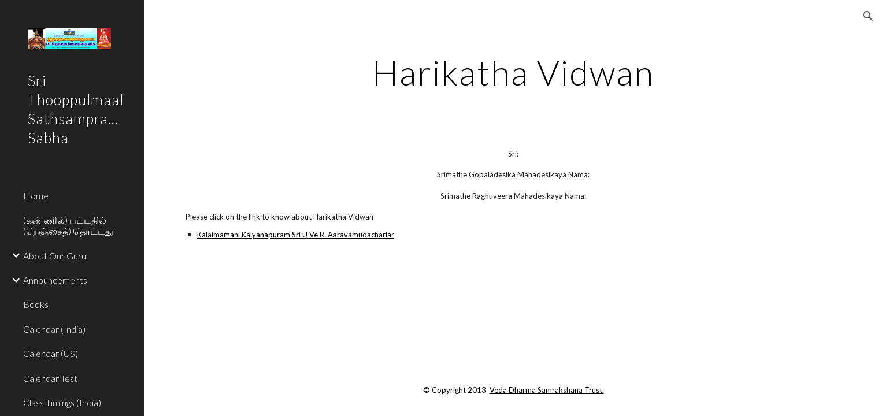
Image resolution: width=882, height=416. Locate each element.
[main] (513, 72)
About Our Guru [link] (54, 255)
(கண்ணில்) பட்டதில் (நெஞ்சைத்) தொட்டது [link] (68, 225)
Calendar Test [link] (50, 378)
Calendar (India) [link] (54, 329)
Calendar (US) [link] (50, 353)
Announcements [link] (55, 279)
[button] (868, 16)
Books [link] (36, 304)
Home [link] (36, 195)
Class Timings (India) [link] (62, 402)
